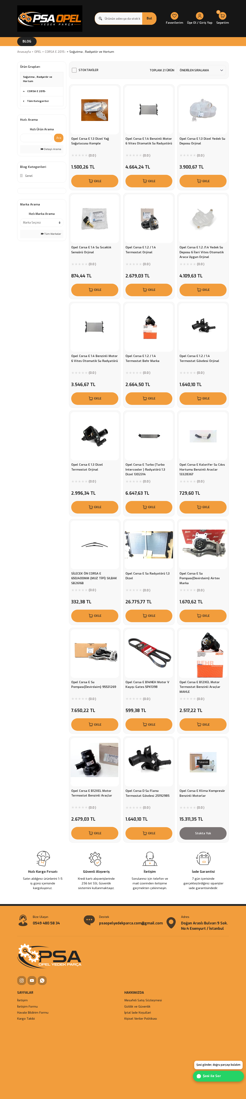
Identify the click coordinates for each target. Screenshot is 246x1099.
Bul (149, 18)
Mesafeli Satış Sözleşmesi (143, 1000)
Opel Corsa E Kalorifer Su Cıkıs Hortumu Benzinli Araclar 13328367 (202, 469)
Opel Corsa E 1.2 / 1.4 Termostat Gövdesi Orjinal (199, 358)
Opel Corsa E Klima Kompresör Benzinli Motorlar (202, 793)
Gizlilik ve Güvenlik (137, 1006)
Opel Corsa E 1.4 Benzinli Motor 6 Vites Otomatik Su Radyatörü (148, 141)
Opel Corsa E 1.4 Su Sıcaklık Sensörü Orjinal (91, 249)
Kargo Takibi (26, 1019)
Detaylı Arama (51, 149)
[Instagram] (21, 980)
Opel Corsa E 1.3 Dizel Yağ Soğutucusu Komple (90, 141)
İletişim (22, 1000)
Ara (58, 138)
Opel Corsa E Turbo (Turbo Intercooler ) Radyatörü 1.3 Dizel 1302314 (145, 469)
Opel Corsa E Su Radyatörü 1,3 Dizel (147, 575)
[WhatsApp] (42, 980)
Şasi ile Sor (209, 1076)
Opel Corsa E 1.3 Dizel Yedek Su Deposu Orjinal (202, 141)
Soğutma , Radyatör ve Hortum (91, 52)
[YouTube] (31, 980)
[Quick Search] (36, 138)
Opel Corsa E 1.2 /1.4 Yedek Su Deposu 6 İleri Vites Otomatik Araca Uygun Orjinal (201, 252)
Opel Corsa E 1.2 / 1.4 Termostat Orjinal (140, 249)
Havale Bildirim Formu (32, 1012)
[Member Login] (199, 18)
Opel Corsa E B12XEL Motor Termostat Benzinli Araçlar (91, 793)
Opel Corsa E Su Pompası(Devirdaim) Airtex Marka (199, 578)
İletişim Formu (27, 1006)
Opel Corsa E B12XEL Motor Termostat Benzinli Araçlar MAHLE (199, 687)
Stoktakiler (88, 70)
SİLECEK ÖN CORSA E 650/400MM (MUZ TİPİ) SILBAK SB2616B (94, 578)
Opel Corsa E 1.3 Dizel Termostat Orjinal (87, 467)
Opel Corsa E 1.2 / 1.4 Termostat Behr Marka (142, 358)
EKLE (94, 181)
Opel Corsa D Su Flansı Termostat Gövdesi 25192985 (147, 793)
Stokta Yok (203, 833)
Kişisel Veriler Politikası (140, 1019)
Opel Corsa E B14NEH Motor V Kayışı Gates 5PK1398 (147, 684)
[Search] (125, 18)
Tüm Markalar (51, 234)
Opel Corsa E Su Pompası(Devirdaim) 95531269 (93, 684)
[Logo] (49, 18)
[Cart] (222, 18)
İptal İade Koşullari (137, 1012)
